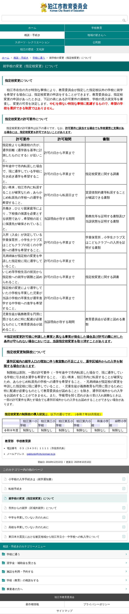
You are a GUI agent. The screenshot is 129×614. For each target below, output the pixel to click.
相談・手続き (32, 35)
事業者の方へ (15, 589)
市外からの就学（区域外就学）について (33, 507)
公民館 (97, 42)
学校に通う (39, 57)
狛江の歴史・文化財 (32, 49)
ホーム (32, 27)
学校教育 (96, 27)
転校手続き (15, 488)
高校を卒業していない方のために (29, 527)
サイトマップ (64, 610)
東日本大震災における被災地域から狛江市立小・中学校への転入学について (54, 536)
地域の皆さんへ (96, 35)
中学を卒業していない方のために (29, 517)
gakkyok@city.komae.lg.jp (41, 454)
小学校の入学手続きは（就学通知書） (31, 479)
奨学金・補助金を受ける (21, 562)
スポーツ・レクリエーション (32, 42)
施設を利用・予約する (20, 571)
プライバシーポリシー (96, 604)
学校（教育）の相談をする (23, 580)
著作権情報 (32, 604)
